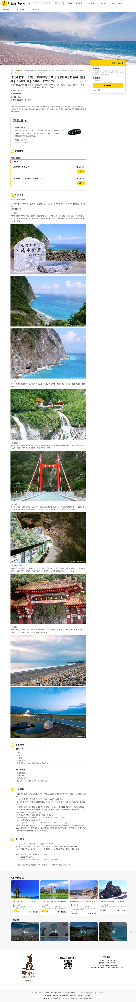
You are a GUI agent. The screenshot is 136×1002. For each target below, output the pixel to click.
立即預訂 (108, 86)
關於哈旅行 (6, 9)
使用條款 (80, 995)
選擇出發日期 (15, 158)
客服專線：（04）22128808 (107, 960)
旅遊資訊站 (35, 9)
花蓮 (20, 70)
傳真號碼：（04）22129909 (107, 963)
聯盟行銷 (73, 995)
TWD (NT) (104, 3)
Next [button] (131, 933)
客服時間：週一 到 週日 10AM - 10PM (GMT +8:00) (107, 967)
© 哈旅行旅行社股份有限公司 (52, 998)
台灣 (16, 70)
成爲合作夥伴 (64, 995)
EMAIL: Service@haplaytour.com (107, 965)
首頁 (11, 70)
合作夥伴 (55, 995)
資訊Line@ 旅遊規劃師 (67, 958)
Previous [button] (5, 933)
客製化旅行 (21, 9)
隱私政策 (88, 995)
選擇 (81, 171)
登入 (113, 3)
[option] (25, 899)
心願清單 (82, 82)
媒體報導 (48, 995)
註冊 (120, 3)
